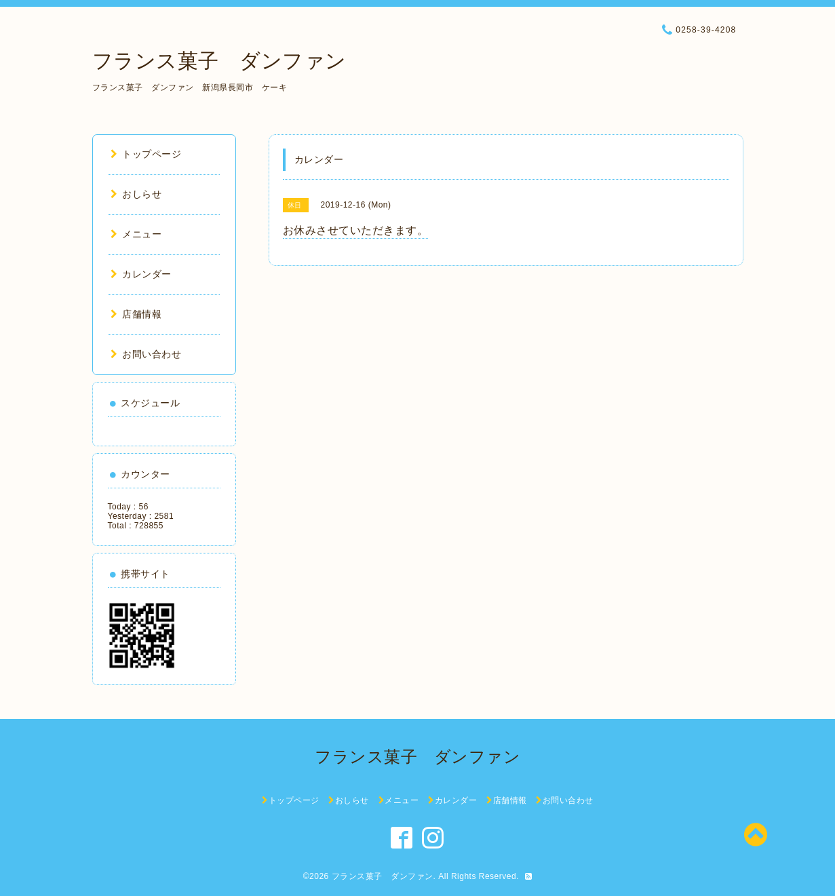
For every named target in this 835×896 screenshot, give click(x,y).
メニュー (136, 234)
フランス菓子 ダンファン (219, 61)
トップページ (146, 154)
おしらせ (136, 194)
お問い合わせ (146, 354)
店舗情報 (136, 314)
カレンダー (141, 274)
